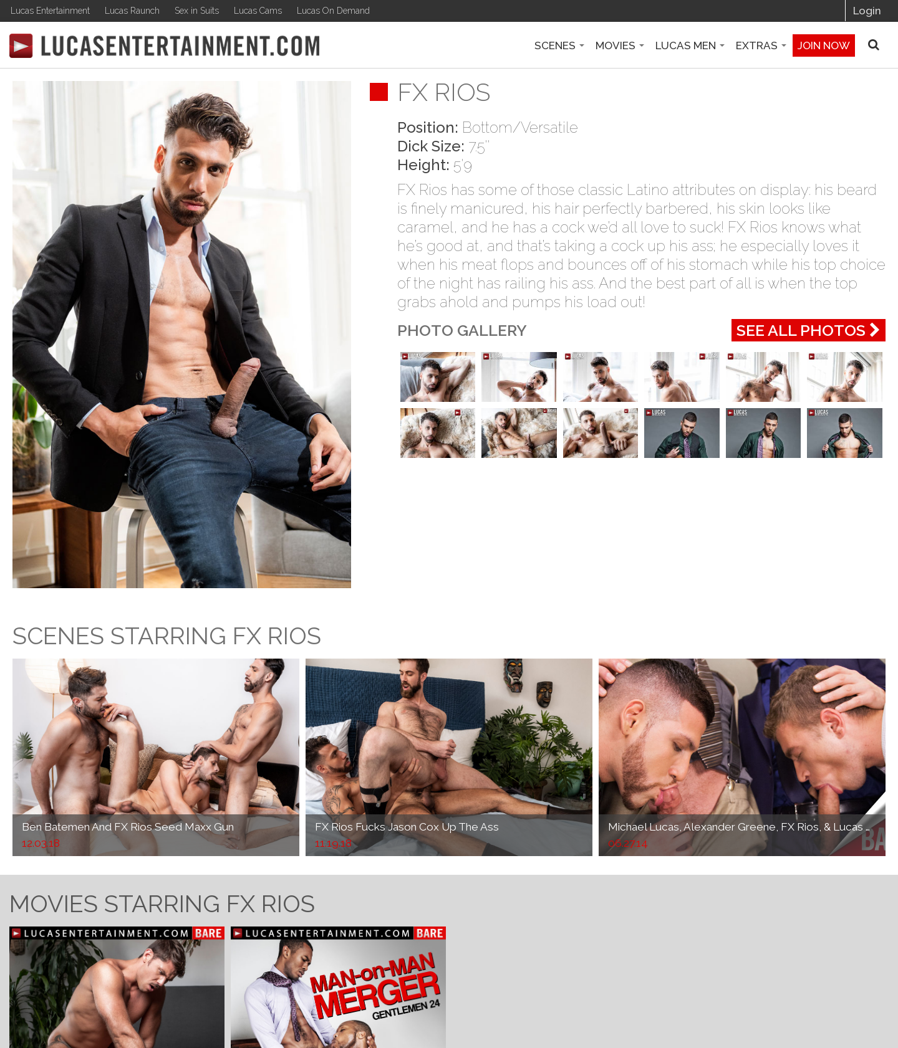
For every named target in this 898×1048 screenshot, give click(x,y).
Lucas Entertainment (50, 11)
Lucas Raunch (132, 11)
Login (867, 10)
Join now (824, 45)
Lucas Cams (258, 11)
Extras (761, 45)
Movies (620, 45)
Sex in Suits (197, 11)
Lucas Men (690, 45)
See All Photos (808, 330)
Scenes (559, 45)
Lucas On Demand (333, 11)
